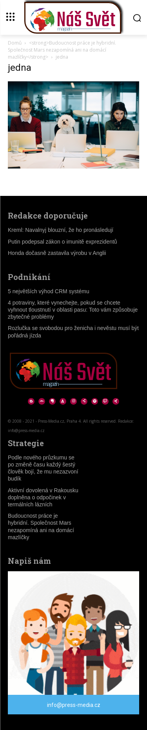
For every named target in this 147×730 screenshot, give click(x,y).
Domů (15, 42)
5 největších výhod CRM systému (48, 291)
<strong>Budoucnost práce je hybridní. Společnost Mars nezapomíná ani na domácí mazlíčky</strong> (62, 49)
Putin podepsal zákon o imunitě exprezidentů (62, 242)
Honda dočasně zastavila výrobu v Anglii (57, 253)
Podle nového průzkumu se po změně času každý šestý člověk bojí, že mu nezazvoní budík (43, 468)
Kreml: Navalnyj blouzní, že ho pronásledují (60, 230)
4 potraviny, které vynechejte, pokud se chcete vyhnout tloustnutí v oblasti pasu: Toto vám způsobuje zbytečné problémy (73, 310)
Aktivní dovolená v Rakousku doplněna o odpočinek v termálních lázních (43, 497)
